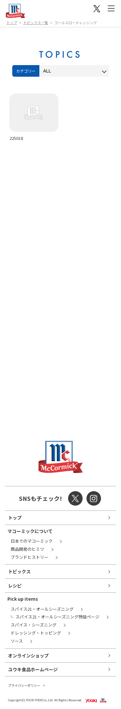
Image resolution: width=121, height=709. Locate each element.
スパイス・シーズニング (33, 625)
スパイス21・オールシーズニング (42, 609)
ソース (17, 641)
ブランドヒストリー (29, 557)
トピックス (19, 571)
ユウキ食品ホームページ (33, 669)
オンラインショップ (28, 655)
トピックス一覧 (35, 22)
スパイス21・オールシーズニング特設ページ (57, 617)
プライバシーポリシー (24, 685)
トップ (11, 22)
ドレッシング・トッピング (36, 633)
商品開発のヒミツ (27, 549)
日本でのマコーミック (32, 541)
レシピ (15, 585)
